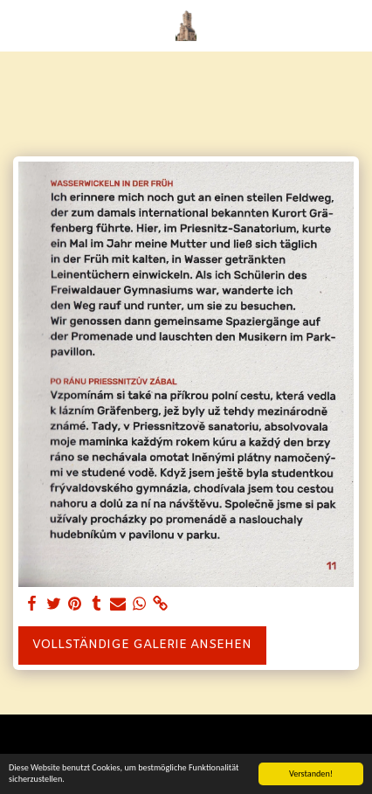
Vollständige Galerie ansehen (141, 645)
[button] (19, 25)
